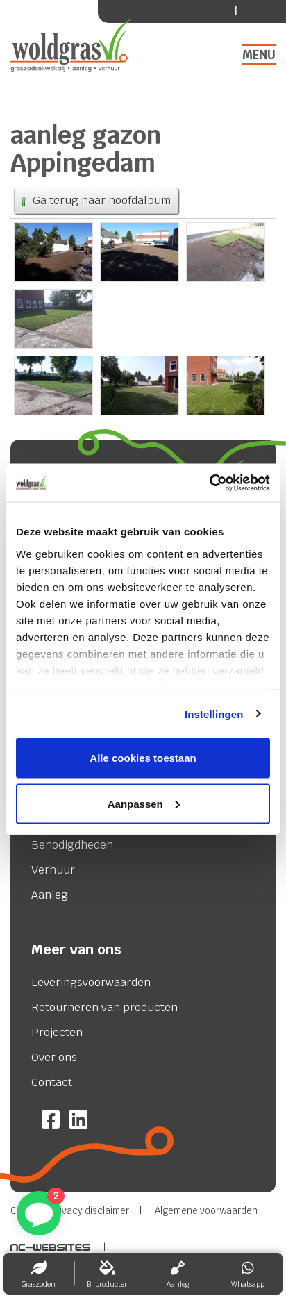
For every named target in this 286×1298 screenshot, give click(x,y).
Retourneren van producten (104, 1007)
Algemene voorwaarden (206, 1211)
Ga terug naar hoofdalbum (94, 200)
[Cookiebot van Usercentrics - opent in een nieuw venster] (209, 483)
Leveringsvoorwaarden (91, 982)
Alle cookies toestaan (143, 758)
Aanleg (49, 895)
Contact (51, 1082)
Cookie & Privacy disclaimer (69, 1211)
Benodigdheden (72, 845)
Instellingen (214, 713)
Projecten (57, 1032)
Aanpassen (144, 803)
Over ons (54, 1057)
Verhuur (53, 870)
